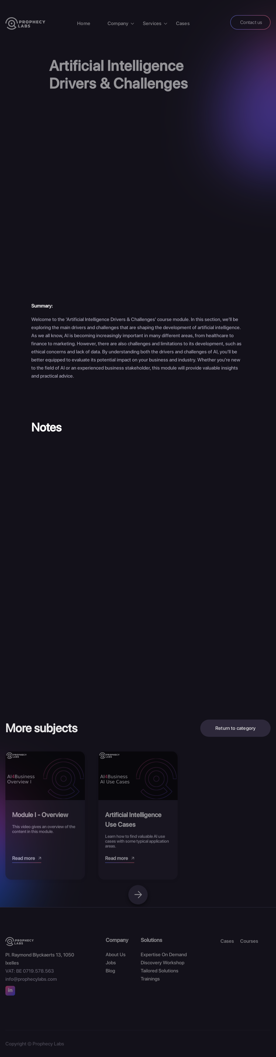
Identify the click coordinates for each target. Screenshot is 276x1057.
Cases (183, 23)
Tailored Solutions (159, 970)
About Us (116, 954)
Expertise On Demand (164, 954)
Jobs (111, 962)
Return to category (235, 730)
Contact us (251, 22)
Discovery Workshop (162, 962)
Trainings (150, 979)
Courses (249, 941)
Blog (110, 970)
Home (83, 23)
